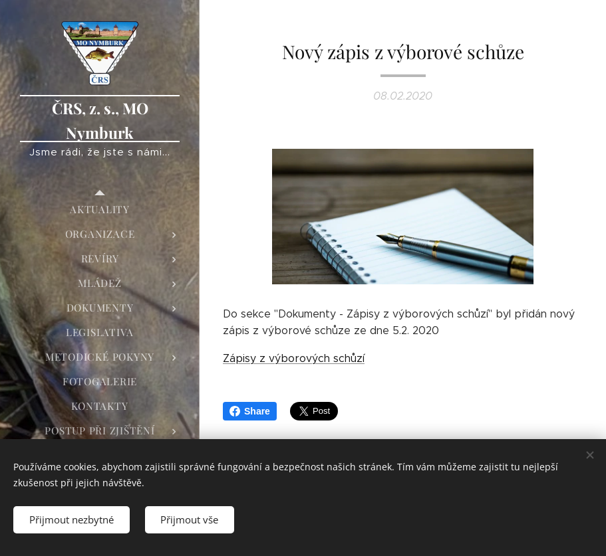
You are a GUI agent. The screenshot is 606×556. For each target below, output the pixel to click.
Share (249, 411)
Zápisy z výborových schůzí (294, 358)
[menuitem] (100, 209)
